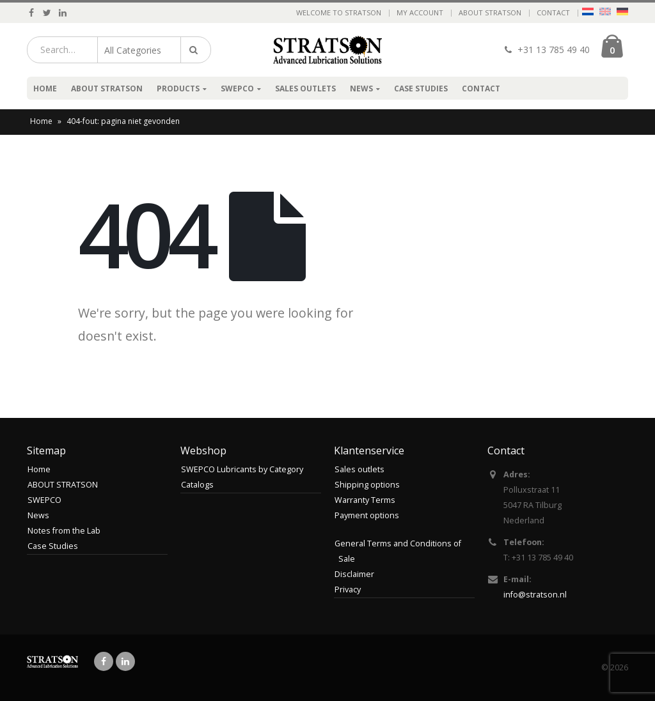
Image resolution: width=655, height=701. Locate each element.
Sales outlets (305, 88)
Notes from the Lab (64, 530)
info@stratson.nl (535, 594)
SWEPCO (237, 88)
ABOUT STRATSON (490, 12)
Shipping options (367, 484)
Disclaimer (354, 574)
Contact (553, 12)
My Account (420, 12)
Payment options (367, 515)
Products (178, 88)
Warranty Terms (365, 500)
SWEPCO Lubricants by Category (242, 469)
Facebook (103, 661)
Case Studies (421, 88)
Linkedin (125, 661)
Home (45, 88)
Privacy (348, 589)
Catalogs (197, 484)
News (361, 88)
